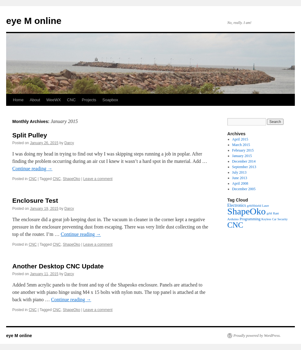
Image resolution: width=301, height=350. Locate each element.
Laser (265, 205)
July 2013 (239, 172)
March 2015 (241, 145)
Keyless (266, 219)
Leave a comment (97, 179)
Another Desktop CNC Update (58, 266)
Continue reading (32, 168)
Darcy (69, 143)
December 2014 (244, 161)
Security (282, 219)
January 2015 (242, 156)
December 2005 (244, 189)
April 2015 (240, 139)
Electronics (236, 205)
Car (274, 219)
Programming (250, 219)
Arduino (233, 219)
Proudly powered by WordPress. (257, 335)
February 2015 (243, 150)
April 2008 (240, 183)
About (35, 100)
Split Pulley (29, 135)
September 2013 (244, 167)
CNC (71, 100)
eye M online (33, 21)
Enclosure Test (35, 200)
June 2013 (239, 178)
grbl (269, 213)
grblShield (254, 205)
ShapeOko (71, 179)
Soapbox (110, 100)
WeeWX (53, 100)
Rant (276, 213)
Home (18, 100)
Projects (89, 100)
